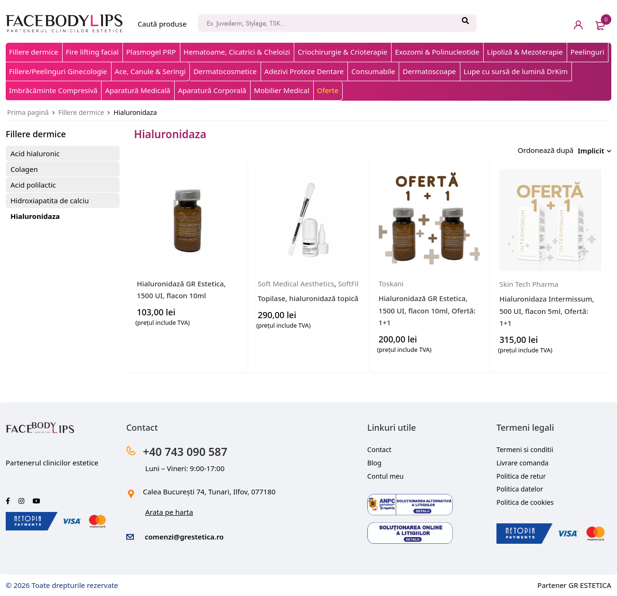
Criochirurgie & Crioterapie (342, 52)
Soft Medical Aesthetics (296, 281)
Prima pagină (28, 112)
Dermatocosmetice (224, 71)
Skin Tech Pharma (529, 281)
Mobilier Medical (281, 90)
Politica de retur (521, 473)
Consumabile (373, 71)
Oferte (327, 90)
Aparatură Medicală (137, 90)
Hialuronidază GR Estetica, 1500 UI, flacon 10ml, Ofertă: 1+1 (427, 308)
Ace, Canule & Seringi (150, 71)
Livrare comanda (522, 460)
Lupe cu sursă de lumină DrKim (516, 71)
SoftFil (268, 293)
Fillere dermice (33, 52)
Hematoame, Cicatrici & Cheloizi (237, 52)
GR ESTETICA (590, 582)
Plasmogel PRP (151, 52)
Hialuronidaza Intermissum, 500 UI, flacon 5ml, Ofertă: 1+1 (546, 308)
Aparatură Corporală (212, 90)
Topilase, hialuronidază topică (308, 308)
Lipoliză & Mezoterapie (525, 52)
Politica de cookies (525, 499)
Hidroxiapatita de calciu (49, 200)
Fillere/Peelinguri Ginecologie (58, 71)
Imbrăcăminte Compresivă (53, 90)
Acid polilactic (33, 184)
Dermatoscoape (429, 71)
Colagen (24, 169)
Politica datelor (519, 487)
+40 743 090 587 (186, 449)
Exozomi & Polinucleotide (437, 52)
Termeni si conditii (524, 447)
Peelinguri (587, 52)
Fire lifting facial (92, 52)
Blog (374, 460)
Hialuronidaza (35, 216)
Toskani (391, 281)
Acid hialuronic (35, 153)
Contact (379, 447)
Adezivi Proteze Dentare (304, 71)
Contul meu (385, 473)
